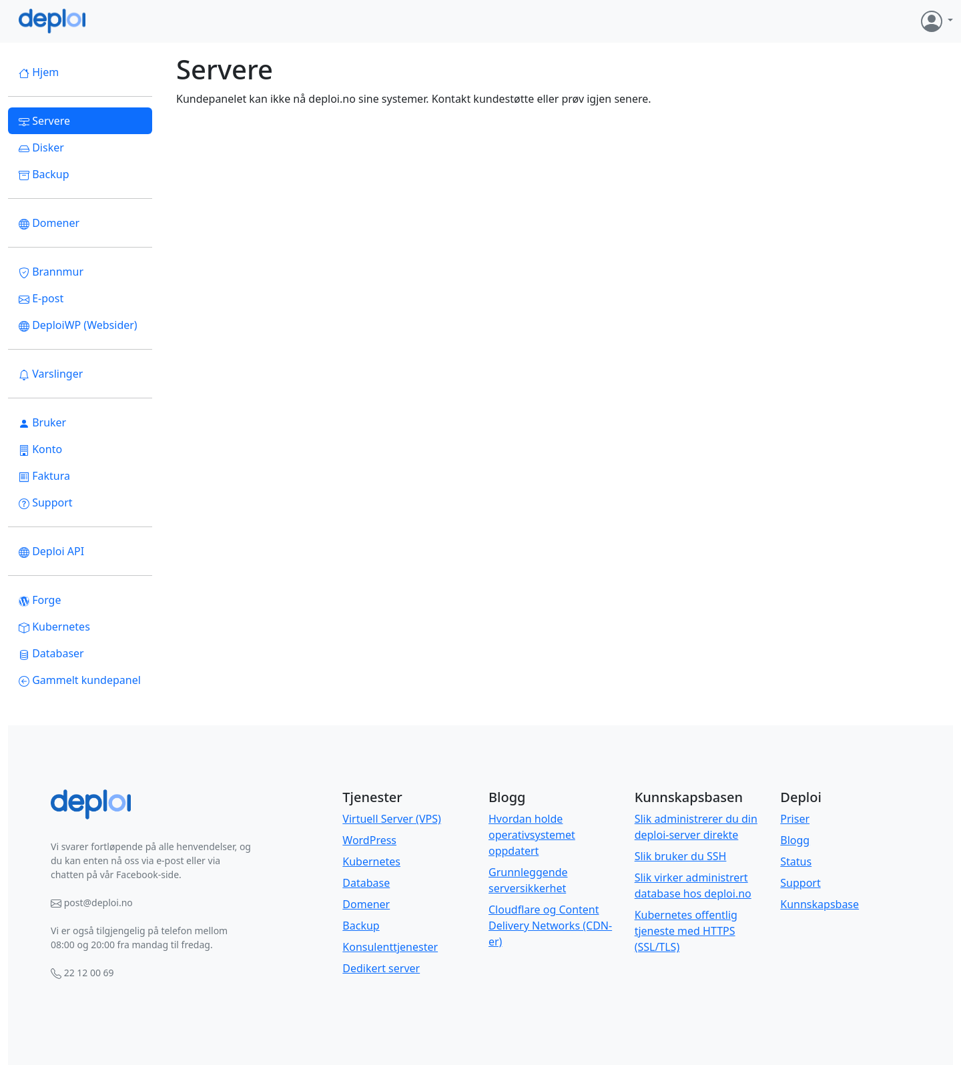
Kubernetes (54, 626)
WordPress (369, 840)
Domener (49, 223)
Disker (41, 147)
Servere (44, 120)
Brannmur (51, 271)
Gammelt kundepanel (80, 680)
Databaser (51, 653)
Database (366, 882)
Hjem (39, 72)
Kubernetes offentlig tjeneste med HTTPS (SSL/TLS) (686, 931)
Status (796, 861)
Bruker (42, 422)
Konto (40, 449)
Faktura (44, 475)
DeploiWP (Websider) (78, 325)
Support (46, 502)
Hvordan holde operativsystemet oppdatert (532, 834)
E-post (41, 298)
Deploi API (51, 551)
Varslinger (51, 373)
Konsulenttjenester (390, 947)
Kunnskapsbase (819, 904)
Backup (44, 174)
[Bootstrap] (91, 804)
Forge (40, 600)
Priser (795, 818)
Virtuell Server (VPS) (391, 818)
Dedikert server (381, 968)
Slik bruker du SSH (681, 856)
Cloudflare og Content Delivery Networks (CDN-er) (550, 925)
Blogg (795, 840)
